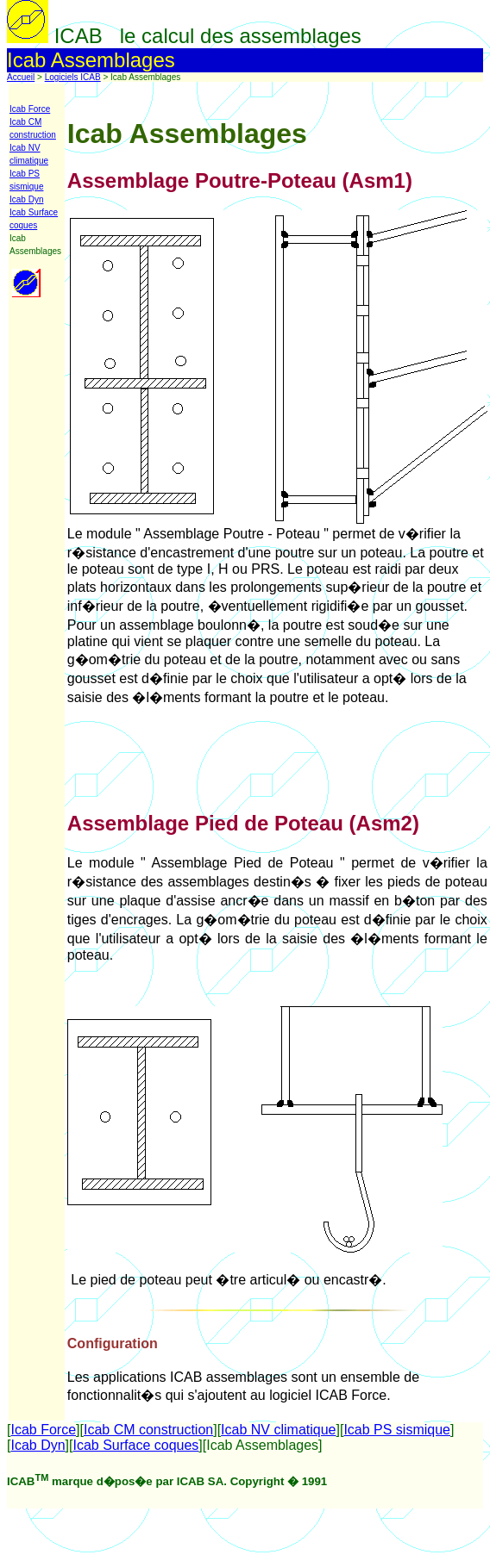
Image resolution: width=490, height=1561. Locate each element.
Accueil (21, 77)
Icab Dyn (26, 199)
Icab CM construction (148, 1429)
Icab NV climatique (278, 1429)
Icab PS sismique (396, 1429)
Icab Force (29, 109)
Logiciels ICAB (73, 77)
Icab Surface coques (135, 1445)
